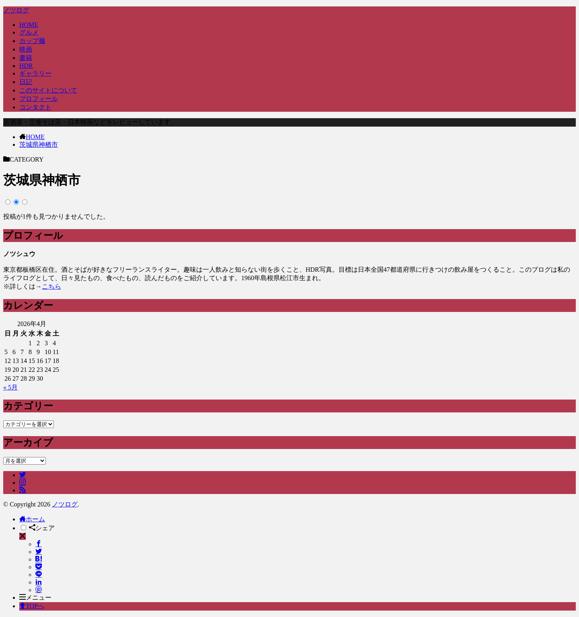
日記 (25, 81)
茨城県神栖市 (38, 144)
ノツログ (16, 10)
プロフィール (38, 98)
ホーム (32, 519)
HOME (28, 24)
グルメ (29, 32)
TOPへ (31, 606)
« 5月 (10, 387)
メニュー (35, 597)
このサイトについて (48, 90)
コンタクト (35, 107)
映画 (25, 49)
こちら (51, 286)
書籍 (25, 57)
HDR (26, 65)
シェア (42, 528)
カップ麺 (32, 40)
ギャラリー (35, 73)
